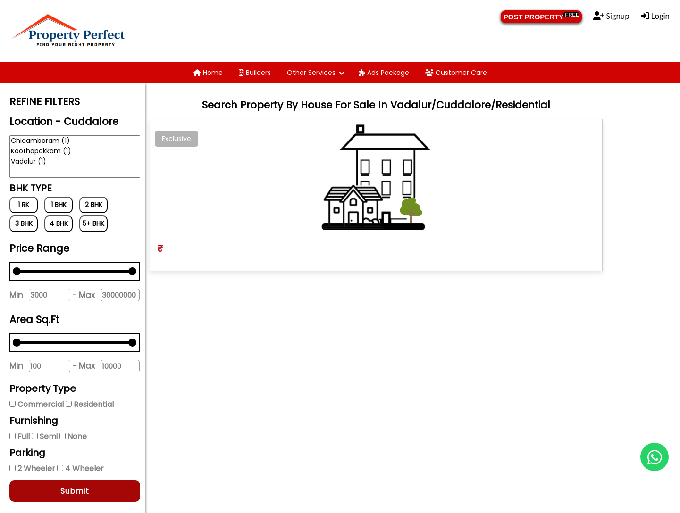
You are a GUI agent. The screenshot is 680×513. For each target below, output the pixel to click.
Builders (255, 72)
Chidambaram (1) (75, 141)
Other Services (311, 72)
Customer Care (456, 72)
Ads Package (384, 72)
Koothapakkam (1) (75, 151)
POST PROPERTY (541, 16)
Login (655, 16)
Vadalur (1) (75, 162)
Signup (611, 16)
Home (208, 72)
